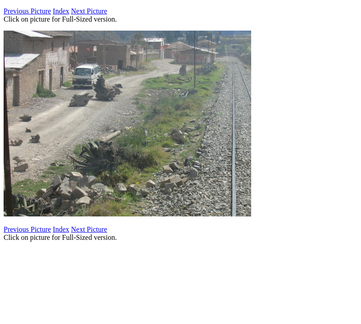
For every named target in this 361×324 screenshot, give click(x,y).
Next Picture (89, 11)
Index (61, 11)
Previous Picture (27, 11)
